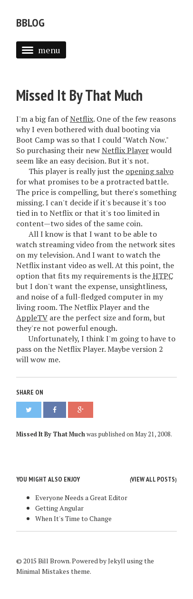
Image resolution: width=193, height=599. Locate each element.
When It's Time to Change (73, 518)
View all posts (153, 479)
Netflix (81, 119)
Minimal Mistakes (42, 571)
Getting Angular (59, 507)
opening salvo (149, 171)
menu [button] (41, 50)
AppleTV (32, 317)
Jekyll (116, 560)
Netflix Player (125, 150)
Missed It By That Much (79, 95)
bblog (30, 22)
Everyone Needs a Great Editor (81, 497)
